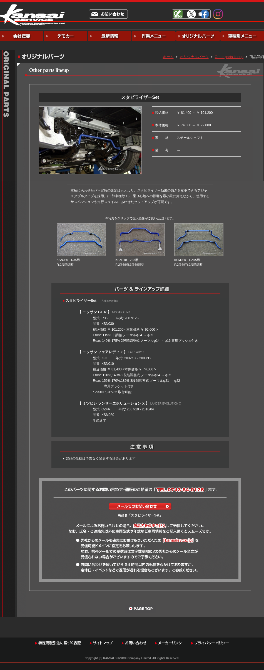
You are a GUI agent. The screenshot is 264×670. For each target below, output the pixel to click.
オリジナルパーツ (194, 57)
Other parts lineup (229, 57)
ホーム (168, 57)
